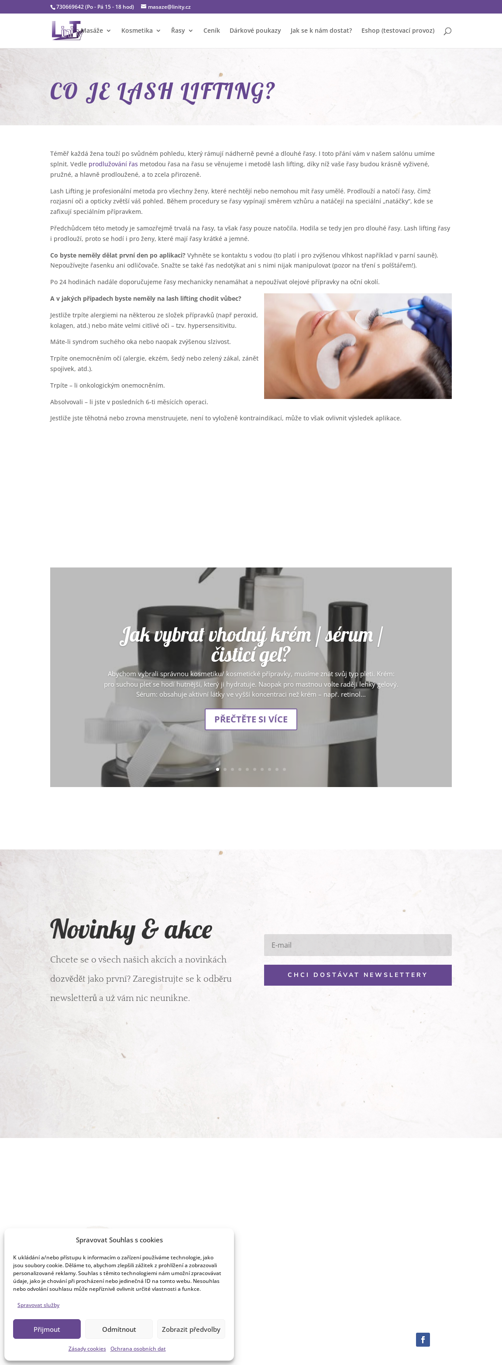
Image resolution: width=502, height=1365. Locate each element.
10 (284, 769)
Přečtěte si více (251, 719)
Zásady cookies (87, 1348)
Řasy (178, 31)
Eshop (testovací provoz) (397, 31)
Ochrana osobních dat (138, 1348)
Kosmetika (137, 31)
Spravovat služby (38, 1305)
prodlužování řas (113, 164)
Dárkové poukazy (255, 31)
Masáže (92, 31)
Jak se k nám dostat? (321, 31)
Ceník (211, 31)
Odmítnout (119, 1329)
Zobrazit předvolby (191, 1329)
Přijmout (47, 1329)
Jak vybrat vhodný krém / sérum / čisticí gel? (251, 644)
